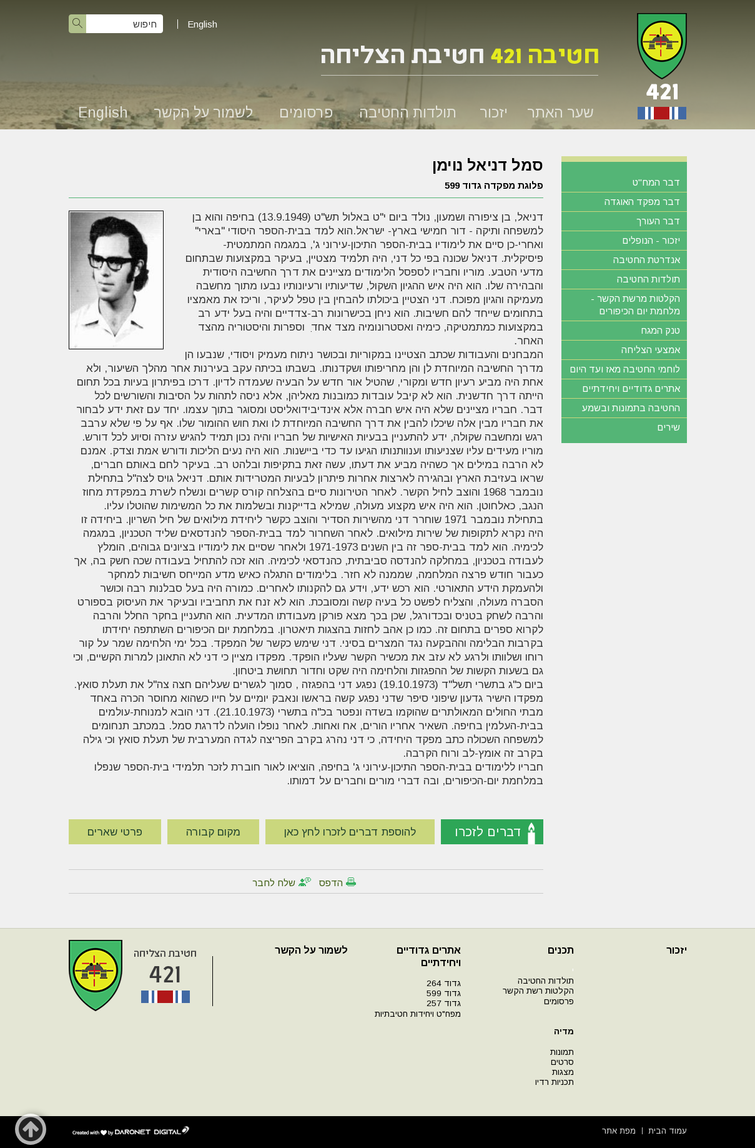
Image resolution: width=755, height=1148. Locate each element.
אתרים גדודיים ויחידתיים (631, 388)
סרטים (562, 1062)
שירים (668, 427)
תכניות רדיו (554, 1082)
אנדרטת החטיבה (646, 259)
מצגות (563, 1072)
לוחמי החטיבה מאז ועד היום (625, 369)
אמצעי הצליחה (650, 349)
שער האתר (560, 112)
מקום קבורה (213, 832)
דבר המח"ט (656, 182)
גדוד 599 (444, 993)
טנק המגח (660, 330)
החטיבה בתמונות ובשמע (631, 407)
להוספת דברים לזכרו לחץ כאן (350, 832)
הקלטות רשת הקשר (538, 991)
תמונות (562, 1052)
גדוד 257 (444, 1003)
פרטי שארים (114, 832)
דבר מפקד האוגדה (642, 201)
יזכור (494, 112)
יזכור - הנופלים (651, 240)
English (202, 24)
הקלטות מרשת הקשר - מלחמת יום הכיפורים (635, 304)
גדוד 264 (444, 983)
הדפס (331, 882)
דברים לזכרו (488, 832)
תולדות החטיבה (407, 112)
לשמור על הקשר (203, 112)
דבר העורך (658, 221)
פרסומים (306, 112)
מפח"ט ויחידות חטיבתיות (418, 1014)
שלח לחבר (273, 882)
